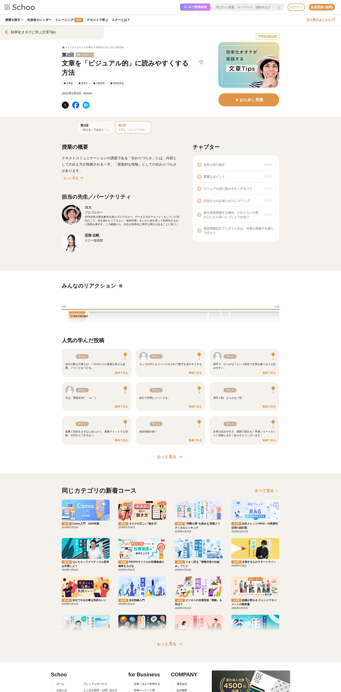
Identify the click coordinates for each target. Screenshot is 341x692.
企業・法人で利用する (147, 659)
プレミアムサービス (95, 659)
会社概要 (182, 665)
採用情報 (182, 671)
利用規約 (89, 671)
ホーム (60, 659)
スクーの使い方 (66, 678)
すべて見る (266, 490)
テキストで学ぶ (98, 20)
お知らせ (62, 665)
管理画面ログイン (144, 678)
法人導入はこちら (320, 20)
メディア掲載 (184, 684)
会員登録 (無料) (322, 7)
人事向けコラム (143, 671)
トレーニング (70, 20)
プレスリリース (186, 678)
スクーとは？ (122, 20)
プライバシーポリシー (97, 684)
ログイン (296, 7)
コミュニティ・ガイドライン (100, 678)
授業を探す (14, 20)
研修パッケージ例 (144, 665)
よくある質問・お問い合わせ (100, 665)
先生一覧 (62, 684)
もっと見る (74, 177)
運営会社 (182, 659)
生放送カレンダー (40, 20)
